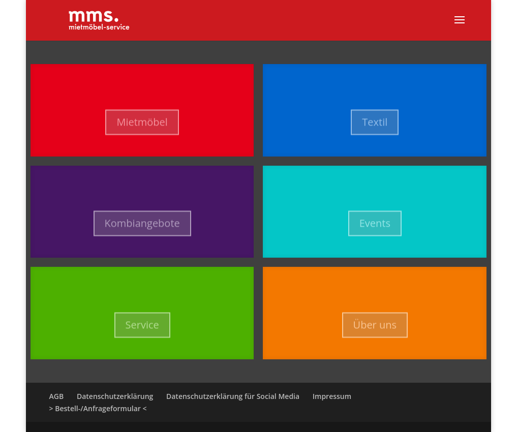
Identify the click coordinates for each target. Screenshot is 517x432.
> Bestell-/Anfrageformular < (98, 408)
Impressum (332, 396)
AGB (56, 396)
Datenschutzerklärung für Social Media (232, 396)
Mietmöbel (141, 126)
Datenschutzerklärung (115, 396)
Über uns (375, 329)
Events (374, 228)
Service (142, 329)
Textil (374, 126)
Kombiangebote (142, 228)
